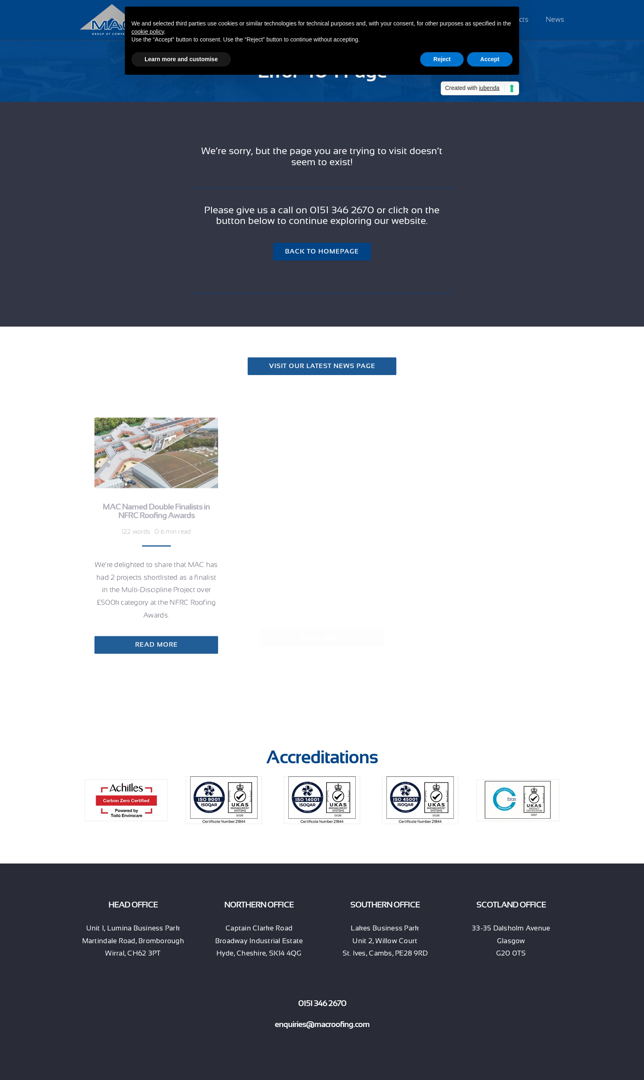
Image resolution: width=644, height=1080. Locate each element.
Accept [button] (489, 59)
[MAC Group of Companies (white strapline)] (112, 8)
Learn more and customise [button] (181, 59)
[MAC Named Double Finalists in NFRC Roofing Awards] (156, 419)
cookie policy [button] (147, 31)
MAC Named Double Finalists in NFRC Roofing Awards (156, 507)
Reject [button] (442, 59)
